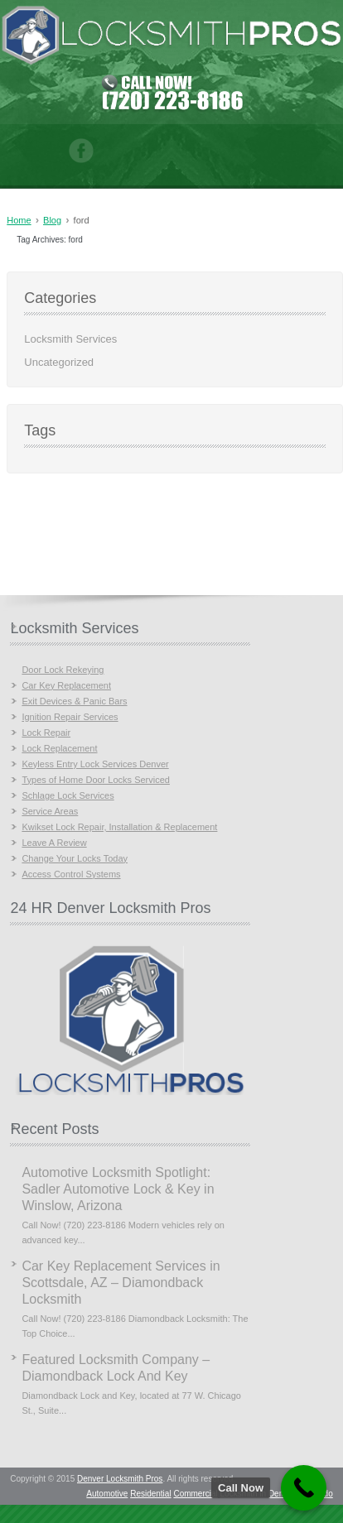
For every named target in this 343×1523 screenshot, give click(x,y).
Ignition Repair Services (70, 717)
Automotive (107, 1493)
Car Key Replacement (66, 685)
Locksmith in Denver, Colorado (276, 1493)
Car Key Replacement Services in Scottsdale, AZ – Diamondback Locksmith (121, 1282)
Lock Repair (46, 732)
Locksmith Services (70, 339)
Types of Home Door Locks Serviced (96, 780)
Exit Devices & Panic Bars (74, 701)
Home (19, 220)
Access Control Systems (71, 874)
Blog (52, 220)
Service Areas (50, 811)
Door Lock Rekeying (63, 670)
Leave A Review (54, 843)
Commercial (195, 1493)
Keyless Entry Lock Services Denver (95, 764)
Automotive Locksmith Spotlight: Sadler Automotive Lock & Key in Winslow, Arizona (118, 1189)
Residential (150, 1493)
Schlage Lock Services (68, 795)
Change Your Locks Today (75, 858)
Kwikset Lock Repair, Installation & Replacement (119, 827)
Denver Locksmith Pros (119, 1478)
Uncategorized (59, 362)
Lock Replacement (59, 748)
